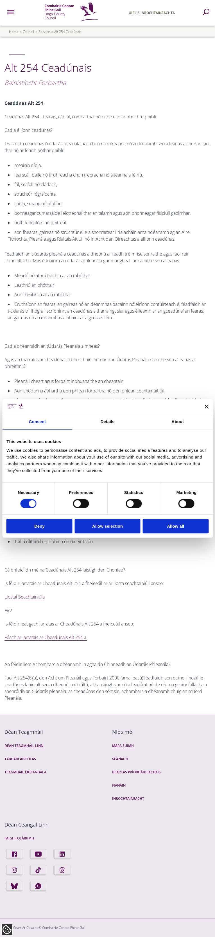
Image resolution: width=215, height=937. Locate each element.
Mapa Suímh (123, 745)
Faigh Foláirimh (19, 838)
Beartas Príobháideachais (136, 772)
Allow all (175, 526)
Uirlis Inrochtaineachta (152, 12)
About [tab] (177, 421)
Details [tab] (108, 421)
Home (14, 31)
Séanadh (120, 759)
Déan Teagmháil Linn (23, 745)
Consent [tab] (37, 421)
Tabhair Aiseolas (20, 759)
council (28, 31)
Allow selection (107, 526)
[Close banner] (207, 406)
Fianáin (119, 785)
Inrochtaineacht (128, 798)
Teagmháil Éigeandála (25, 772)
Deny (39, 526)
